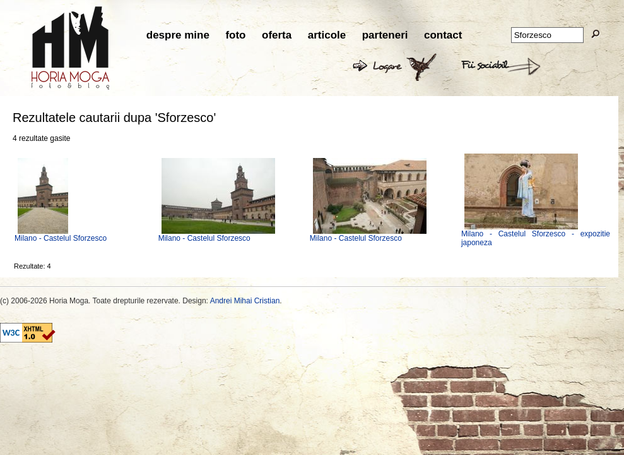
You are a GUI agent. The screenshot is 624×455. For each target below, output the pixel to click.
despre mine (177, 35)
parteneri (385, 35)
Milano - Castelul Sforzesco (61, 238)
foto (235, 35)
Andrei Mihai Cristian (245, 300)
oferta (276, 35)
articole (327, 35)
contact (443, 35)
